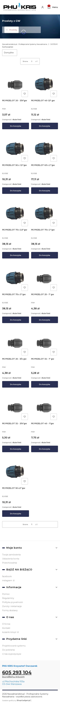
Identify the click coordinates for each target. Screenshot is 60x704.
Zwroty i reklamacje (12, 606)
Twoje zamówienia (11, 554)
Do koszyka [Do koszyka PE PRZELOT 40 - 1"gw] (44, 449)
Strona (25, 61)
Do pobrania (8, 650)
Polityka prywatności (12, 602)
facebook (7, 576)
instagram (7, 580)
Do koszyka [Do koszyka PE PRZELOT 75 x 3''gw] (15, 320)
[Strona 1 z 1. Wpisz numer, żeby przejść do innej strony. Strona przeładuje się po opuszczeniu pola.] (32, 61)
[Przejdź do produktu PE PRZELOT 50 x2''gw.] (15, 472)
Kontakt (6, 628)
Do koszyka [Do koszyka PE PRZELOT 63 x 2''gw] (44, 191)
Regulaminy (8, 598)
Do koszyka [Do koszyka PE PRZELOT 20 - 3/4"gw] (15, 126)
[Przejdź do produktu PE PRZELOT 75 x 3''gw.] (15, 278)
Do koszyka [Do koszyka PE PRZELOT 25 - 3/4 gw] (15, 384)
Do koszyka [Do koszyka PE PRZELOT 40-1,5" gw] (44, 126)
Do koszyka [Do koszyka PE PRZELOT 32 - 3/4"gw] (15, 449)
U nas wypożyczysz (11, 654)
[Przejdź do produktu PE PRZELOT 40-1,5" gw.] (44, 84)
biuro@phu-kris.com (13, 676)
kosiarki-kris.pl (9, 632)
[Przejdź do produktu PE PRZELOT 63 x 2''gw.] (44, 149)
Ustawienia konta (10, 558)
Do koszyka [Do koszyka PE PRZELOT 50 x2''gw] (15, 513)
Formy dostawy (10, 610)
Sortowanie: (7, 47)
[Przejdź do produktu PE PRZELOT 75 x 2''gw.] (44, 213)
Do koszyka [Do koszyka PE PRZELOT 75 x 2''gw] (44, 255)
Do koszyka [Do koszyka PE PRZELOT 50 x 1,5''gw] (15, 191)
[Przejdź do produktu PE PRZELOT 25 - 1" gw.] (44, 278)
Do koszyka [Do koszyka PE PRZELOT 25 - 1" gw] (44, 320)
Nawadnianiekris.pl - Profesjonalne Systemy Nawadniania (24, 44)
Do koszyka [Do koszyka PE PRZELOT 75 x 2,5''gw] (15, 255)
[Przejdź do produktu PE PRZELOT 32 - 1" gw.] (44, 342)
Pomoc (6, 594)
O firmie (6, 624)
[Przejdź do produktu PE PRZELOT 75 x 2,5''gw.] (15, 213)
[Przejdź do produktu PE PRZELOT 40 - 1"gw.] (44, 407)
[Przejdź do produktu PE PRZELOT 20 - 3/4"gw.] (15, 84)
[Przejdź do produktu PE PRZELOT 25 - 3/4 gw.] (15, 342)
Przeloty (11, 30)
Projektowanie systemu (14, 646)
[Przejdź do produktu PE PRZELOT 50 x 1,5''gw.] (15, 149)
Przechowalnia (9, 563)
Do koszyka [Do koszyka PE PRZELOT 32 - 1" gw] (44, 384)
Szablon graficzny (16, 700)
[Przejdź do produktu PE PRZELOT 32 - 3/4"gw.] (15, 407)
